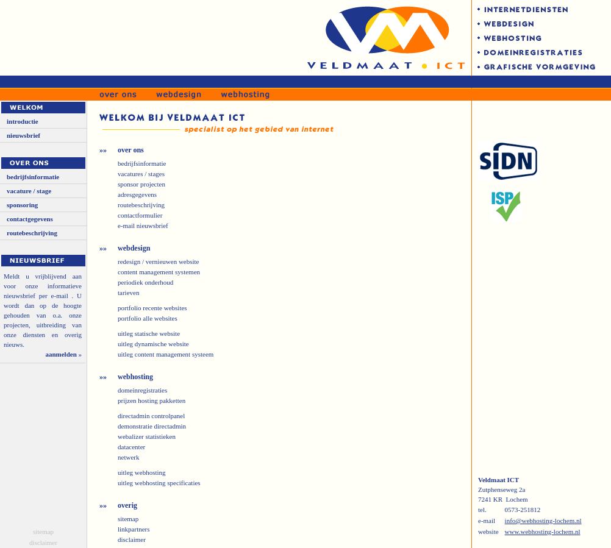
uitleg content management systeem (165, 354)
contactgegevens (30, 218)
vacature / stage (29, 190)
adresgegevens (137, 194)
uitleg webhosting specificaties (159, 482)
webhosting (135, 376)
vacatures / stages (141, 173)
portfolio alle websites (147, 318)
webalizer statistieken (147, 436)
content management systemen (159, 272)
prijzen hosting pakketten (151, 400)
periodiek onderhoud (145, 282)
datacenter (131, 446)
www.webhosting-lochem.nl (543, 531)
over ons (131, 150)
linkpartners (134, 529)
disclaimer (43, 542)
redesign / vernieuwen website (158, 261)
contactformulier (140, 215)
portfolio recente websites (152, 307)
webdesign (134, 248)
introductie (22, 121)
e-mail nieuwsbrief (143, 225)
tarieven (128, 292)
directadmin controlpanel (151, 415)
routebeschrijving (32, 233)
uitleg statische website (149, 333)
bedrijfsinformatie (33, 176)
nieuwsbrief (23, 135)
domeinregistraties (142, 390)
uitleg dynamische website (153, 343)
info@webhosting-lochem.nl (543, 520)
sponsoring (22, 204)
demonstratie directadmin (152, 426)
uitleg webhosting (142, 472)
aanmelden (60, 354)
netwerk (128, 457)
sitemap (43, 531)
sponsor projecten (141, 184)
